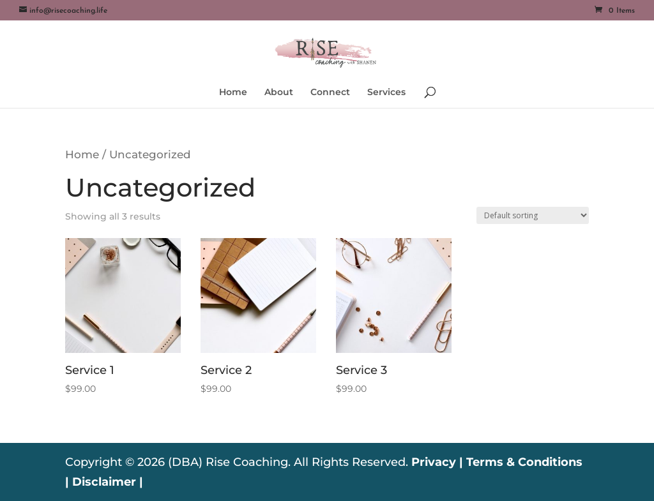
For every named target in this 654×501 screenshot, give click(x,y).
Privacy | (437, 462)
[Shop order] (532, 215)
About (278, 92)
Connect (330, 92)
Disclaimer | (107, 482)
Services (386, 92)
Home (233, 92)
